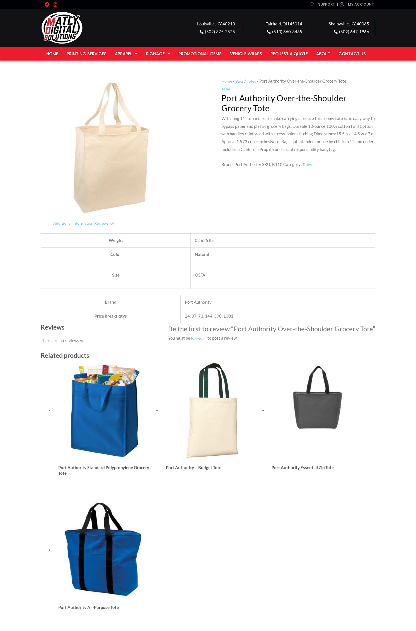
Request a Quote (289, 54)
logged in (199, 337)
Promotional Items (200, 54)
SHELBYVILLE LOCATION (242, 552)
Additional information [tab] (74, 222)
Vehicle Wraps (246, 54)
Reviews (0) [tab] (106, 222)
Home (52, 54)
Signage (158, 54)
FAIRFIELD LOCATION (155, 552)
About (323, 54)
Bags (240, 80)
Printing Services (87, 54)
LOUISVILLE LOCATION (72, 552)
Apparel (126, 54)
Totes (253, 80)
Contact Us (352, 54)
